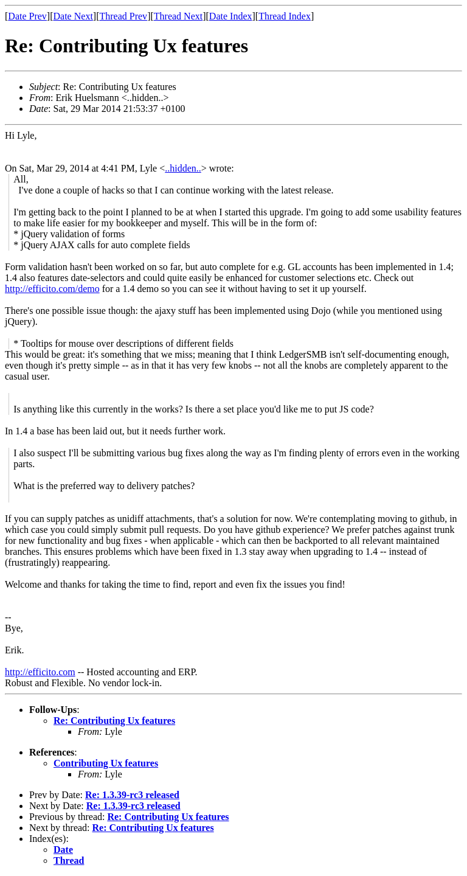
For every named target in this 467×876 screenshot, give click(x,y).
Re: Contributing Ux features (114, 720)
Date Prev (27, 16)
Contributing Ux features (106, 763)
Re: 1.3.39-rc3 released (132, 795)
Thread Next (178, 16)
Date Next (73, 16)
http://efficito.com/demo (52, 288)
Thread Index (284, 16)
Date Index (230, 16)
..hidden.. (183, 168)
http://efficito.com (40, 672)
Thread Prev (123, 16)
